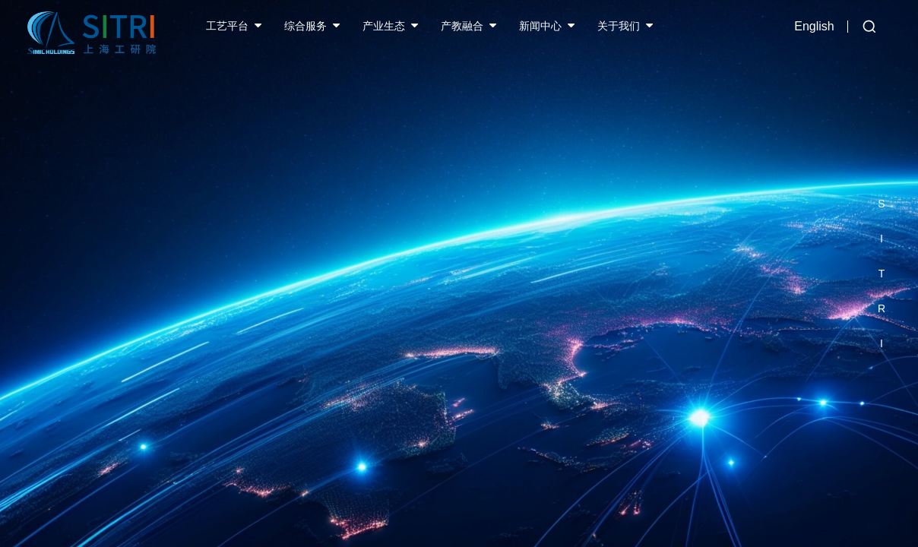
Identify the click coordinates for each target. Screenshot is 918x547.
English (814, 26)
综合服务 (305, 26)
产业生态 (383, 26)
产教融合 (462, 26)
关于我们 (618, 26)
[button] (881, 168)
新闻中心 (540, 26)
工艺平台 (227, 26)
